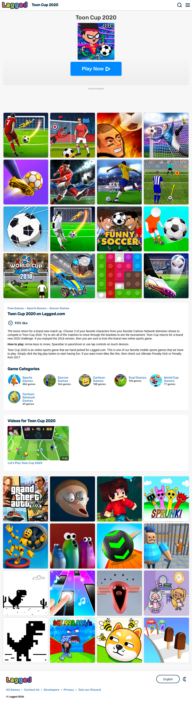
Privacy (69, 690)
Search (180, 5)
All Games (13, 690)
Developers (51, 690)
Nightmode (185, 679)
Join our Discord (89, 690)
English (168, 679)
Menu (188, 5)
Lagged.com (19, 680)
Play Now (93, 68)
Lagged (15, 5)
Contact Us (31, 690)
